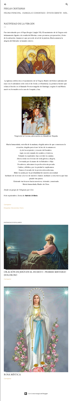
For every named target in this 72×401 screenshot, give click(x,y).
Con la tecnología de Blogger (36, 393)
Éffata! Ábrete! (54, 13)
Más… (65, 13)
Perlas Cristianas (14, 8)
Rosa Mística (12, 374)
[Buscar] (66, 3)
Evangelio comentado (33, 13)
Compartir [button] (7, 204)
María (21, 208)
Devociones (15, 208)
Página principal (12, 13)
